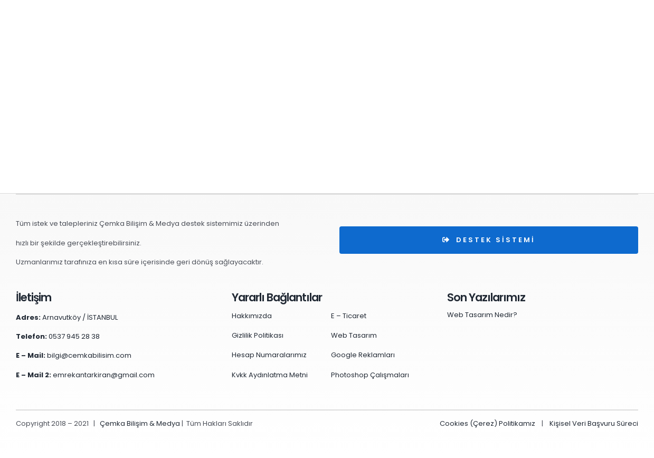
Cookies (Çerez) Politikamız (487, 423)
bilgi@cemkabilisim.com (89, 355)
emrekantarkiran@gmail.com (104, 375)
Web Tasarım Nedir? (482, 315)
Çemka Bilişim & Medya (140, 423)
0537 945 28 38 (74, 336)
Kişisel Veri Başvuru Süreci (593, 423)
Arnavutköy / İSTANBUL (80, 317)
